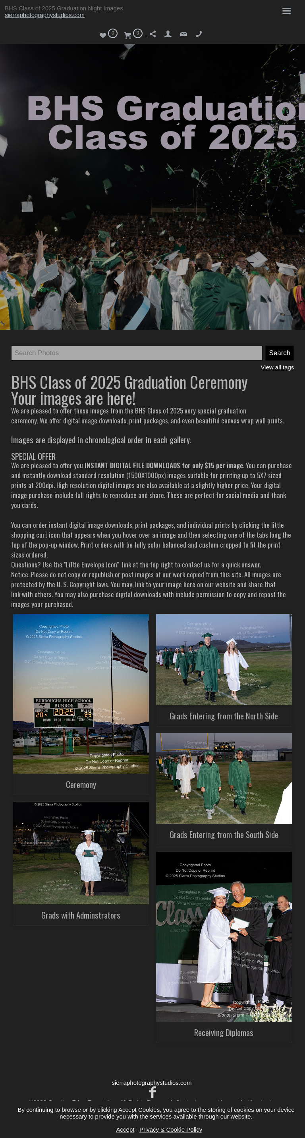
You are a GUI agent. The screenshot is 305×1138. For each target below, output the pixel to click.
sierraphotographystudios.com (45, 15)
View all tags (277, 367)
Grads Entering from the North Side (224, 715)
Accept (125, 1129)
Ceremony (81, 784)
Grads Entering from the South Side (224, 834)
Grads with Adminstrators (80, 915)
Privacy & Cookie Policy (170, 1129)
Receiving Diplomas (223, 1032)
